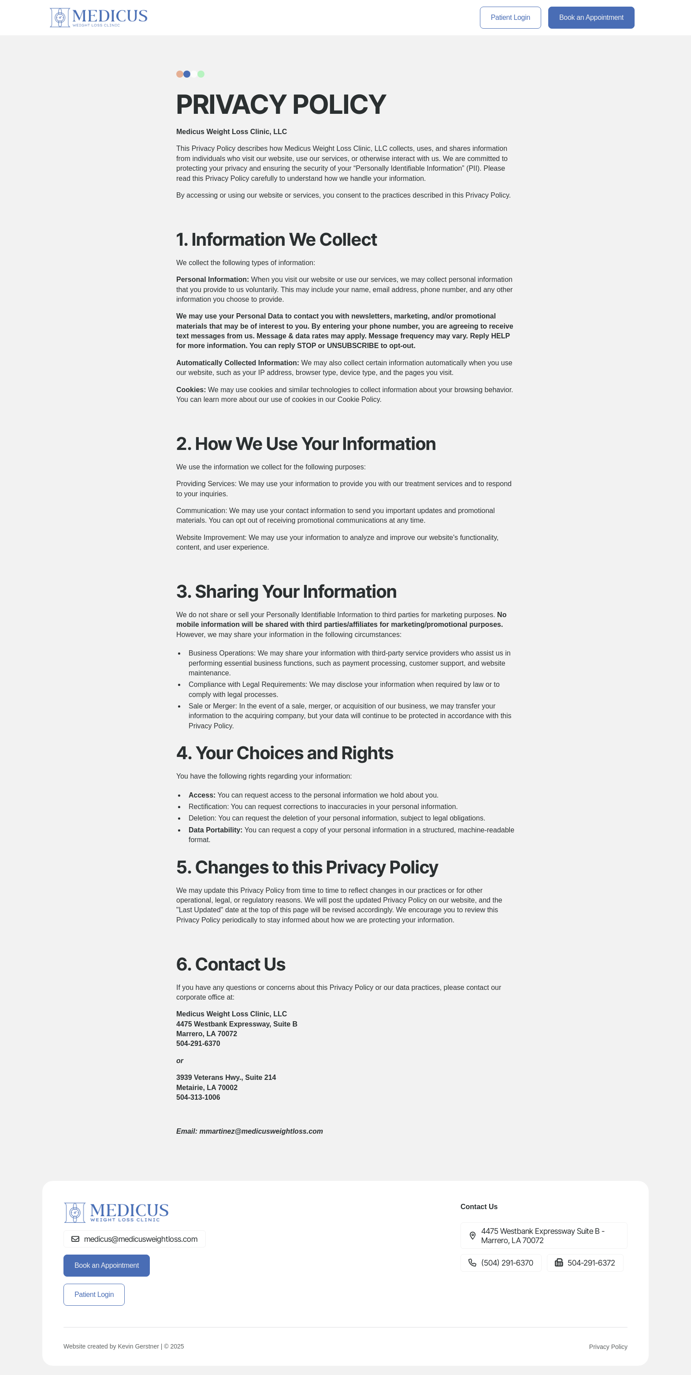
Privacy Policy (608, 1346)
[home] (99, 17)
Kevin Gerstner (138, 1346)
